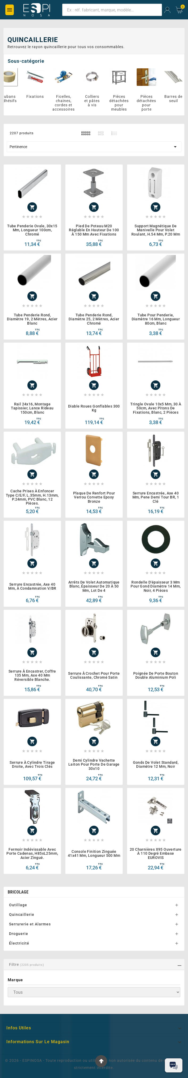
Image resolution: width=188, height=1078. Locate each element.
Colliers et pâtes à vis (94, 100)
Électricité (19, 943)
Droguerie (18, 934)
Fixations (38, 96)
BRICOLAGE (18, 892)
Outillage (18, 905)
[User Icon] (167, 10)
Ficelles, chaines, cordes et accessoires (66, 102)
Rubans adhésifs (11, 98)
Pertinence (94, 147)
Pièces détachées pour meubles (121, 102)
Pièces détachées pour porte (149, 102)
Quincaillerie (21, 914)
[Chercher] (112, 9)
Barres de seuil (176, 98)
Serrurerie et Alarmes (30, 924)
